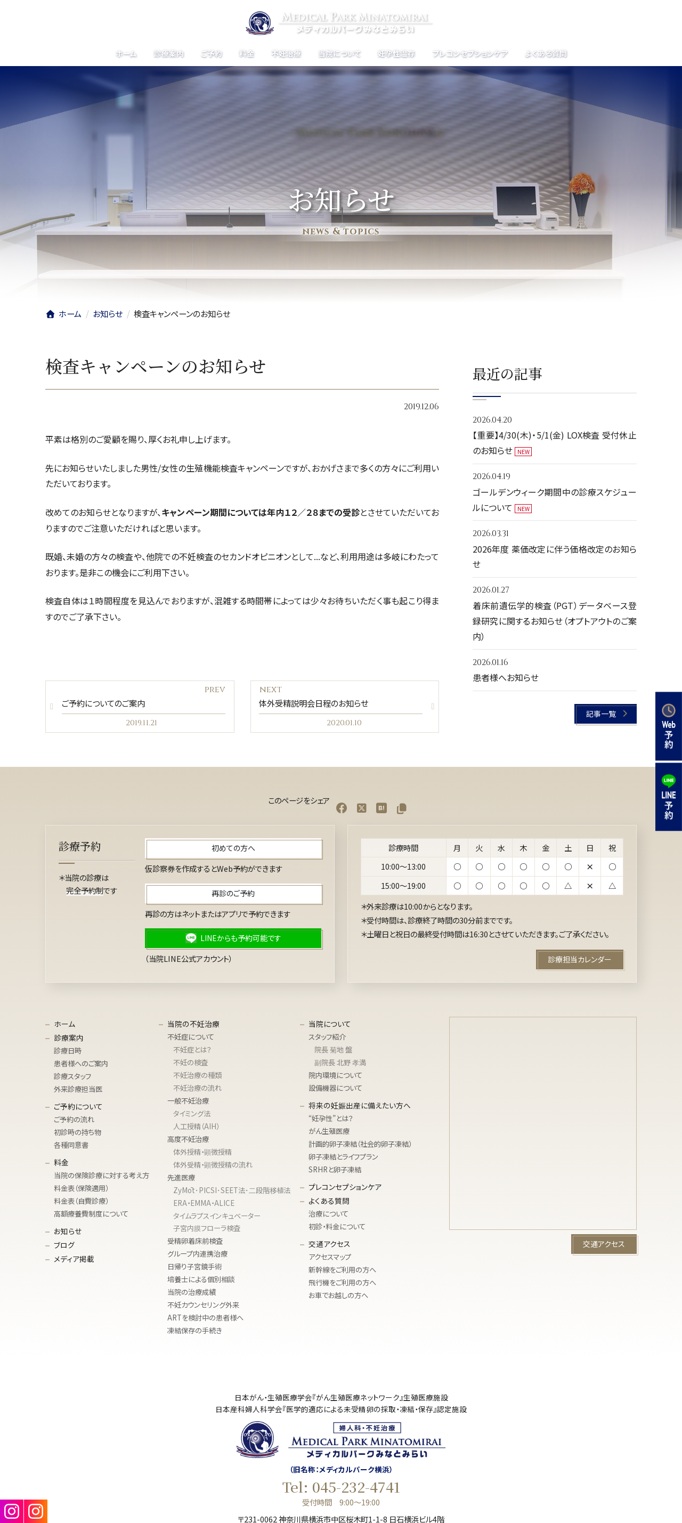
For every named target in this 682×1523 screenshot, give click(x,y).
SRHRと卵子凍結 (334, 1171)
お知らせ (68, 1233)
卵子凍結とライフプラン (343, 1159)
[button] (606, 714)
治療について (328, 1216)
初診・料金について (337, 1229)
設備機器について (335, 1090)
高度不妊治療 (188, 1141)
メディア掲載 (74, 1260)
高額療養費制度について (91, 1216)
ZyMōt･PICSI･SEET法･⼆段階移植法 (231, 1192)
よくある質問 (329, 1202)
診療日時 (68, 1053)
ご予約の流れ (74, 1122)
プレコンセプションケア (344, 1189)
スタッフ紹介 (327, 1039)
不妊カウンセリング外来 (203, 1307)
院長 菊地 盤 (333, 1052)
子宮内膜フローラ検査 (206, 1231)
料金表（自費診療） (81, 1203)
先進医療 (181, 1179)
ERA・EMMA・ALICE (203, 1205)
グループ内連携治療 (197, 1256)
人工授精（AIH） (196, 1128)
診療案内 (69, 1039)
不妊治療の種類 (197, 1078)
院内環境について (335, 1078)
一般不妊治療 (188, 1103)
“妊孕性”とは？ (330, 1121)
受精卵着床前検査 (195, 1243)
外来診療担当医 (78, 1092)
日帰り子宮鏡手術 (194, 1269)
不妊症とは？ (192, 1052)
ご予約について (78, 1108)
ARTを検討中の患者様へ (205, 1320)
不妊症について (190, 1039)
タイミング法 (191, 1116)
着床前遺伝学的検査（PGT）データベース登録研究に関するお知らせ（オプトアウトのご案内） (555, 621)
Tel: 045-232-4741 (341, 1489)
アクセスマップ (329, 1259)
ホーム (64, 1025)
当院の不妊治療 (193, 1025)
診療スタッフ (72, 1079)
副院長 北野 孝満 (340, 1065)
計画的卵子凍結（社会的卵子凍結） (360, 1146)
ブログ (64, 1247)
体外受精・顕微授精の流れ (213, 1167)
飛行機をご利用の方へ (342, 1284)
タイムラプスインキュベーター (217, 1218)
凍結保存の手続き (194, 1333)
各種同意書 (71, 1148)
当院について (329, 1025)
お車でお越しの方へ (338, 1297)
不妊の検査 (190, 1065)
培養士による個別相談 (201, 1282)
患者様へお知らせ (506, 677)
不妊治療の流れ (197, 1090)
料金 (61, 1164)
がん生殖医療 (329, 1134)
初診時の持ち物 (77, 1135)
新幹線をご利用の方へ (342, 1272)
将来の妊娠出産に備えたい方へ (359, 1107)
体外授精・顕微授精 (202, 1154)
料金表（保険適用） (81, 1191)
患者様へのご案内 (81, 1066)
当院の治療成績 (191, 1295)
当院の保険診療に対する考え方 (101, 1178)
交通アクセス (329, 1246)
